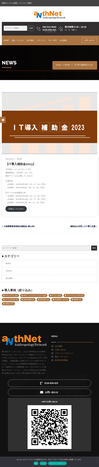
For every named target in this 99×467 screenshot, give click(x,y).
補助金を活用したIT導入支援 (82, 226)
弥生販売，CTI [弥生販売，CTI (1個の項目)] (61, 299)
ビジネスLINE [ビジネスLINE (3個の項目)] (11, 299)
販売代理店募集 (61, 360)
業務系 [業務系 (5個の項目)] (77, 299)
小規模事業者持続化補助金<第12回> (19, 226)
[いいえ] (96, 462)
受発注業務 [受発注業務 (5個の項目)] (29, 299)
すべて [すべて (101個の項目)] (56, 295)
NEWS (8, 263)
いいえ (43, 463)
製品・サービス (18, 40)
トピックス (41, 40)
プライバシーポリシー (64, 353)
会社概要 (63, 40)
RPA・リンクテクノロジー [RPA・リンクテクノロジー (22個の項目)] (35, 295)
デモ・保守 (52, 40)
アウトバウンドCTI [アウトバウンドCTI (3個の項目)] (75, 295)
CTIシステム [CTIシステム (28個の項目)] (11, 295)
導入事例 (30, 40)
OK (36, 463)
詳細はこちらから (16, 209)
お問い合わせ (89, 40)
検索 (94, 248)
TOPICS (9, 271)
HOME (6, 40)
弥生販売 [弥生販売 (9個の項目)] (44, 299)
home (58, 65)
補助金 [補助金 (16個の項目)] (9, 303)
